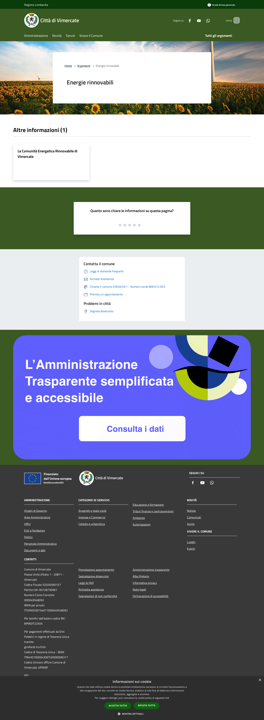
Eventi (191, 548)
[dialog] (132, 698)
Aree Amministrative (37, 517)
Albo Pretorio (141, 576)
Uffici (27, 524)
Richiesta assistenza (91, 589)
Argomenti (83, 66)
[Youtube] (193, 20)
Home (68, 66)
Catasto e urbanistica (91, 524)
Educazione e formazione (148, 504)
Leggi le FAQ (86, 583)
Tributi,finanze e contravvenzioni (153, 511)
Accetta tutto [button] (118, 705)
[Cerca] (235, 20)
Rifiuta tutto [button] (146, 705)
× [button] (259, 680)
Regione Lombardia (36, 5)
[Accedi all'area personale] (221, 5)
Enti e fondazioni (34, 530)
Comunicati (194, 517)
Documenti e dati (34, 550)
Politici (28, 537)
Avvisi (191, 524)
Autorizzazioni (142, 524)
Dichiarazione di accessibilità (150, 596)
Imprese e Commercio (91, 517)
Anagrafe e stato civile (92, 511)
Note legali (139, 589)
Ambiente (139, 518)
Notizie (191, 511)
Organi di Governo (35, 511)
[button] (132, 714)
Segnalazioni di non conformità (97, 596)
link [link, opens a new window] (167, 697)
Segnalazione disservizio (93, 576)
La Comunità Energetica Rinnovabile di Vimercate (47, 153)
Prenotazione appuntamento (96, 569)
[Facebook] (184, 20)
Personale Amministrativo (40, 543)
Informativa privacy (145, 583)
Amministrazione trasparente (151, 569)
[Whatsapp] (202, 20)
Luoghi (191, 542)
